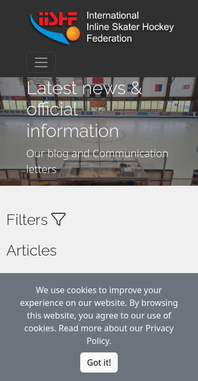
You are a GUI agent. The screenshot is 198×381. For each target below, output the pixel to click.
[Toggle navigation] (41, 62)
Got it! (99, 362)
